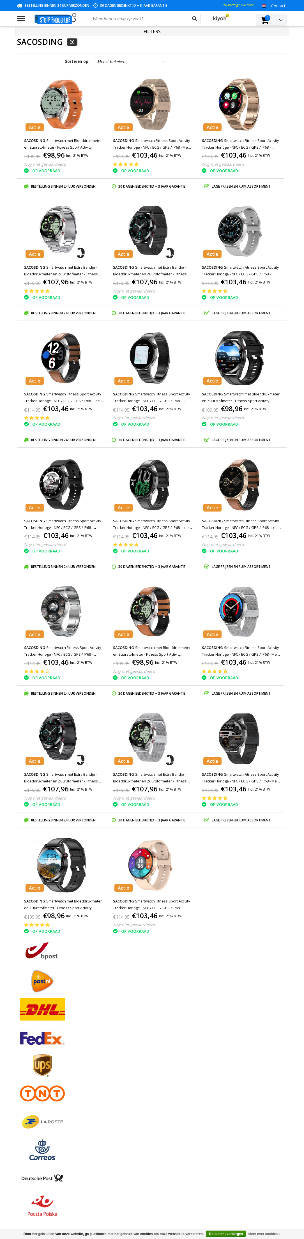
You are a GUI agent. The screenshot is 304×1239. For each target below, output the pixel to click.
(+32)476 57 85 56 (231, 1208)
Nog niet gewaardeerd (45, 164)
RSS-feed (25, 1128)
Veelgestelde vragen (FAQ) (41, 1122)
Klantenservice (30, 1083)
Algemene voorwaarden (39, 1057)
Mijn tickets (119, 1070)
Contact (24, 1070)
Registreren (119, 1057)
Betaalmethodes (32, 1064)
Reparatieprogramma (36, 1096)
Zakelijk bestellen (32, 1115)
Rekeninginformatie (34, 1103)
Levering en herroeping (38, 1109)
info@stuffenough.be (219, 1199)
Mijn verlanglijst (123, 1077)
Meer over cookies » (264, 1234)
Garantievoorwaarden (37, 1077)
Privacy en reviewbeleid (38, 1090)
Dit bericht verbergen (226, 1234)
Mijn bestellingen (124, 1064)
